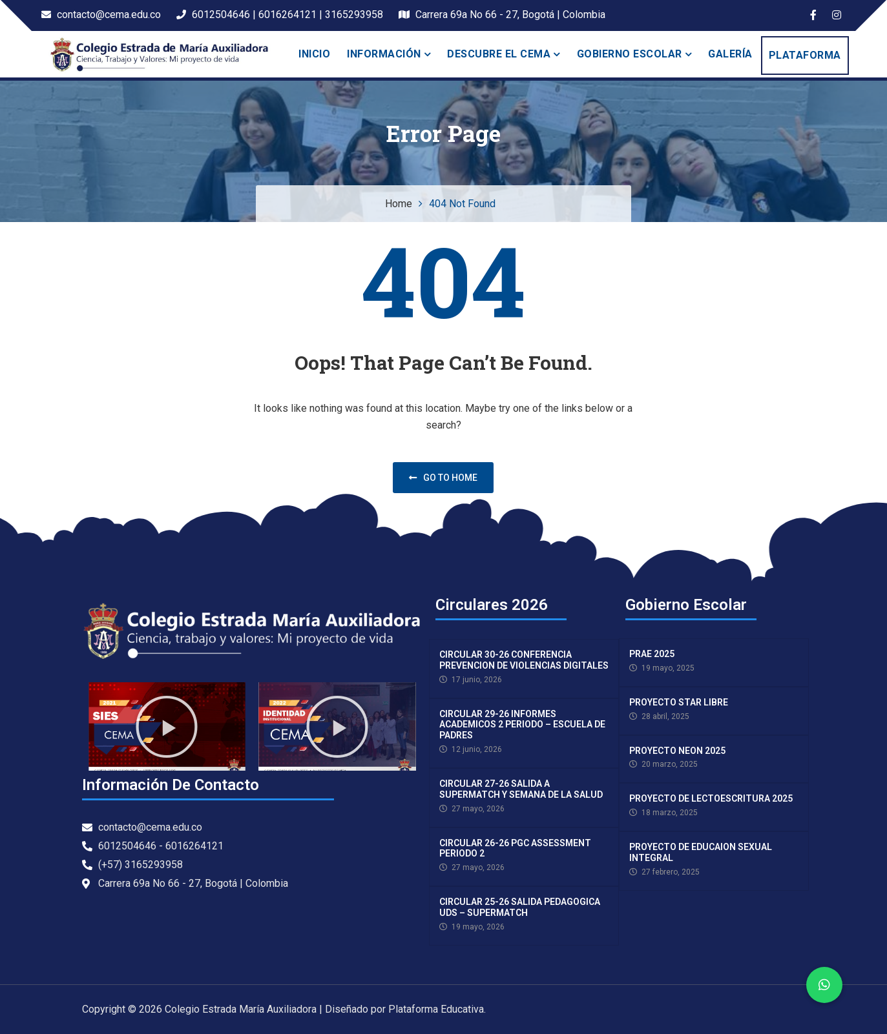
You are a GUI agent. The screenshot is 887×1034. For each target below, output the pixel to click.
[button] (166, 726)
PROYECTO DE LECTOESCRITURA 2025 (711, 798)
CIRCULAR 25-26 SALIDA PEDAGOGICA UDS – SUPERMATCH (519, 907)
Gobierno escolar (629, 54)
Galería (730, 54)
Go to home (443, 477)
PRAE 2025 (651, 654)
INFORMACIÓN (384, 54)
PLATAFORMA (805, 55)
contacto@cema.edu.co (101, 14)
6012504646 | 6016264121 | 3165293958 (279, 14)
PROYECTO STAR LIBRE (678, 702)
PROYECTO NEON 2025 (677, 750)
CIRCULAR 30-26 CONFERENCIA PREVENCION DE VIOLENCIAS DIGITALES (524, 660)
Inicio (314, 54)
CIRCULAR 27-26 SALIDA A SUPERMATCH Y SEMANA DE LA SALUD (521, 789)
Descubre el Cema (498, 54)
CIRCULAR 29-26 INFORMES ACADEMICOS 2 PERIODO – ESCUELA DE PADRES (522, 725)
